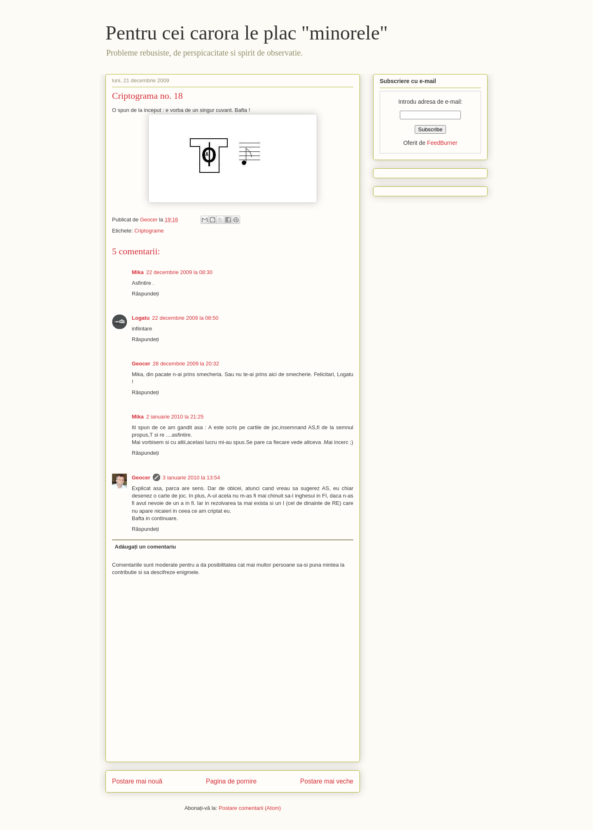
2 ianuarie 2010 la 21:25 (175, 417)
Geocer (141, 363)
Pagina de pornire (231, 781)
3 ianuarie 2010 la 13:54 (191, 477)
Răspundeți (145, 294)
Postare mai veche (326, 781)
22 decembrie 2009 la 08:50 (185, 318)
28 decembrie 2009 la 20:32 (186, 363)
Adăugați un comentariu (145, 547)
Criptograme (149, 231)
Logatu (140, 318)
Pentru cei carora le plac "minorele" (246, 33)
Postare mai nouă (137, 781)
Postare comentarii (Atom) (250, 808)
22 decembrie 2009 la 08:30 (179, 272)
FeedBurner (442, 142)
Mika (138, 272)
